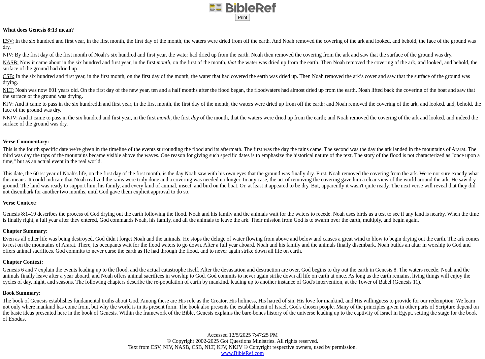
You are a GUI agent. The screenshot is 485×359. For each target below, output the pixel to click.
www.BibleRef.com (242, 353)
